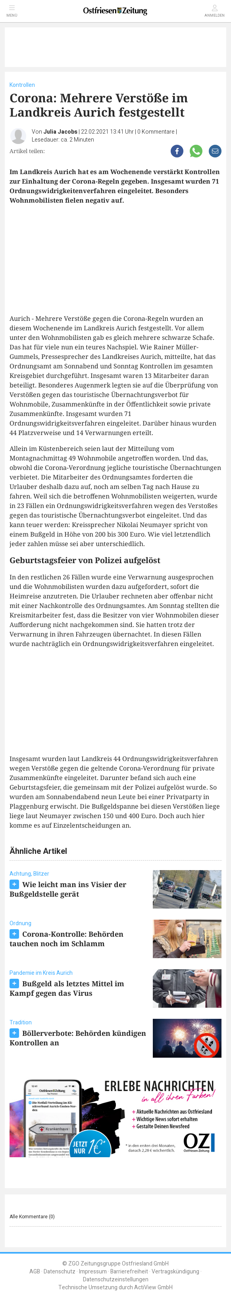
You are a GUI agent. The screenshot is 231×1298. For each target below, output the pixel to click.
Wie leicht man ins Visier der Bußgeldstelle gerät (68, 889)
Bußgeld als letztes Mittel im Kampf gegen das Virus (67, 988)
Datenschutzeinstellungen (115, 1279)
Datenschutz (59, 1271)
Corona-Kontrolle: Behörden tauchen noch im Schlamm (66, 938)
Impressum (93, 1271)
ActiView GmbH (153, 1287)
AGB (34, 1271)
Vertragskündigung (175, 1271)
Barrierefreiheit (129, 1271)
